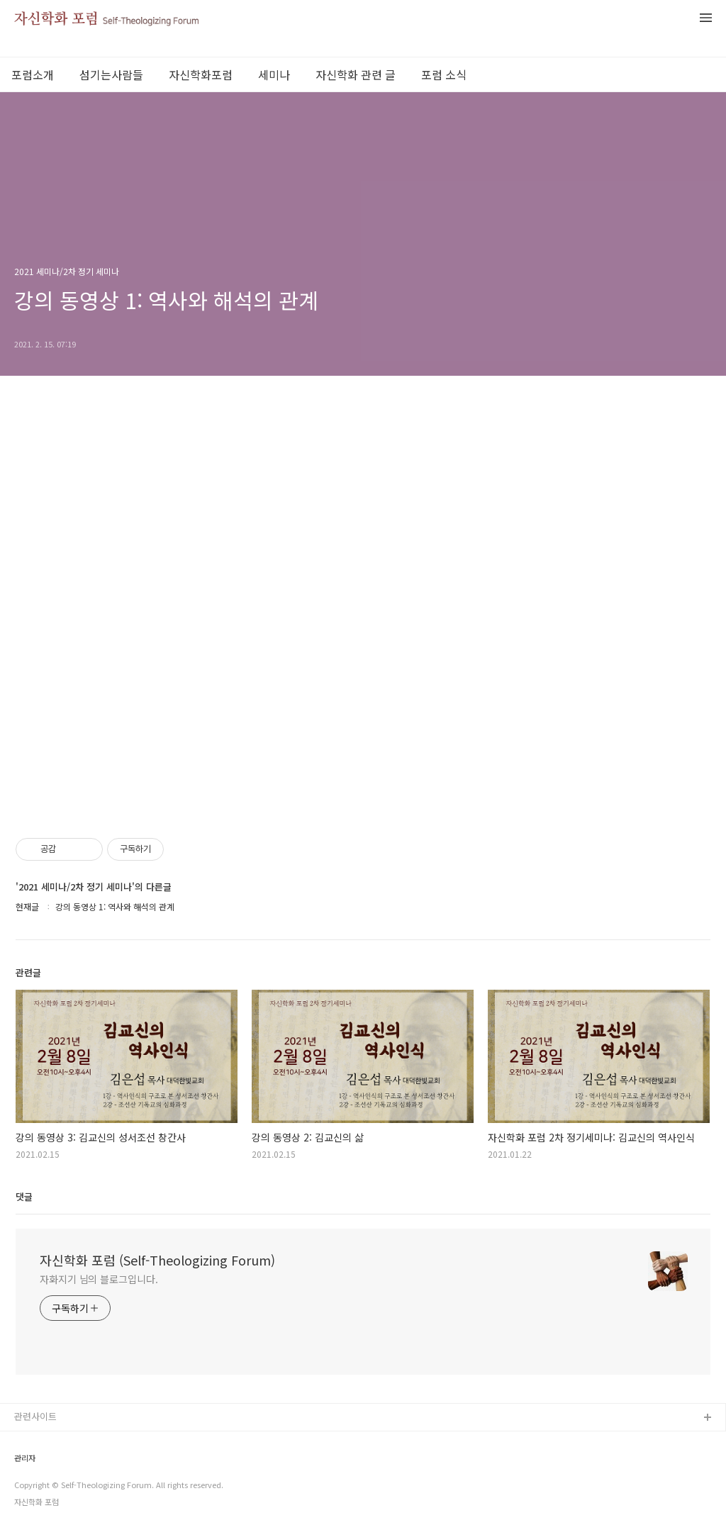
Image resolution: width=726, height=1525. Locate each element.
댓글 (24, 1196)
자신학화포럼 (201, 74)
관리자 (24, 1458)
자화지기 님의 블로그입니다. (99, 1279)
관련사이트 (35, 1416)
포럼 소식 (444, 74)
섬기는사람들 (111, 74)
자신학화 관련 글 (355, 74)
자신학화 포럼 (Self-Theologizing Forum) (157, 1259)
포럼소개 (32, 74)
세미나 (274, 74)
